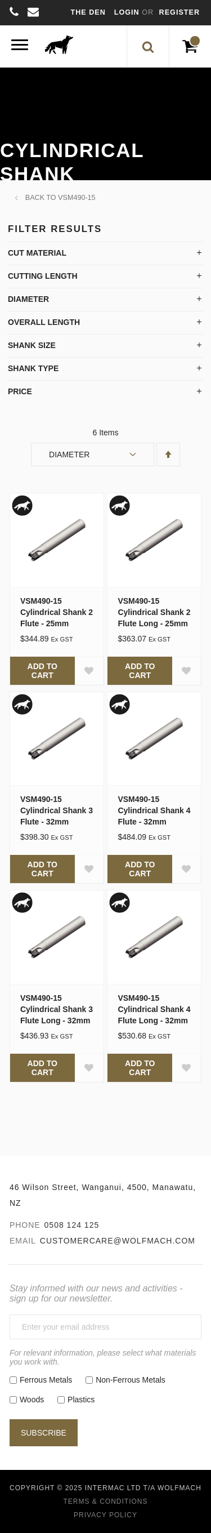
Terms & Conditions (105, 1501)
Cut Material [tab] (37, 252)
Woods (32, 1399)
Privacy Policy (105, 1515)
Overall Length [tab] (44, 322)
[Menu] (19, 46)
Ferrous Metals (46, 1379)
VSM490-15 (77, 198)
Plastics (81, 1399)
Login (128, 12)
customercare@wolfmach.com (117, 1240)
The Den (88, 12)
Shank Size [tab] (32, 345)
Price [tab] (20, 391)
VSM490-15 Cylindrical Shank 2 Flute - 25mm (56, 612)
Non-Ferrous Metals (130, 1379)
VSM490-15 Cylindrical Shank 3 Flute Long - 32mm (56, 1009)
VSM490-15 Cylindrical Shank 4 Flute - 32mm (154, 810)
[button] (89, 671)
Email (23, 1240)
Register (179, 12)
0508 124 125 (72, 1224)
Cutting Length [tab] (43, 275)
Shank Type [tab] (33, 368)
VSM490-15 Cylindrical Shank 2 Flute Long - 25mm (154, 612)
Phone (25, 1224)
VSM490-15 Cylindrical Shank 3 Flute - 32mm (56, 810)
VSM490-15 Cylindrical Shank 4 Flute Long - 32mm (154, 1009)
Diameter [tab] (28, 299)
